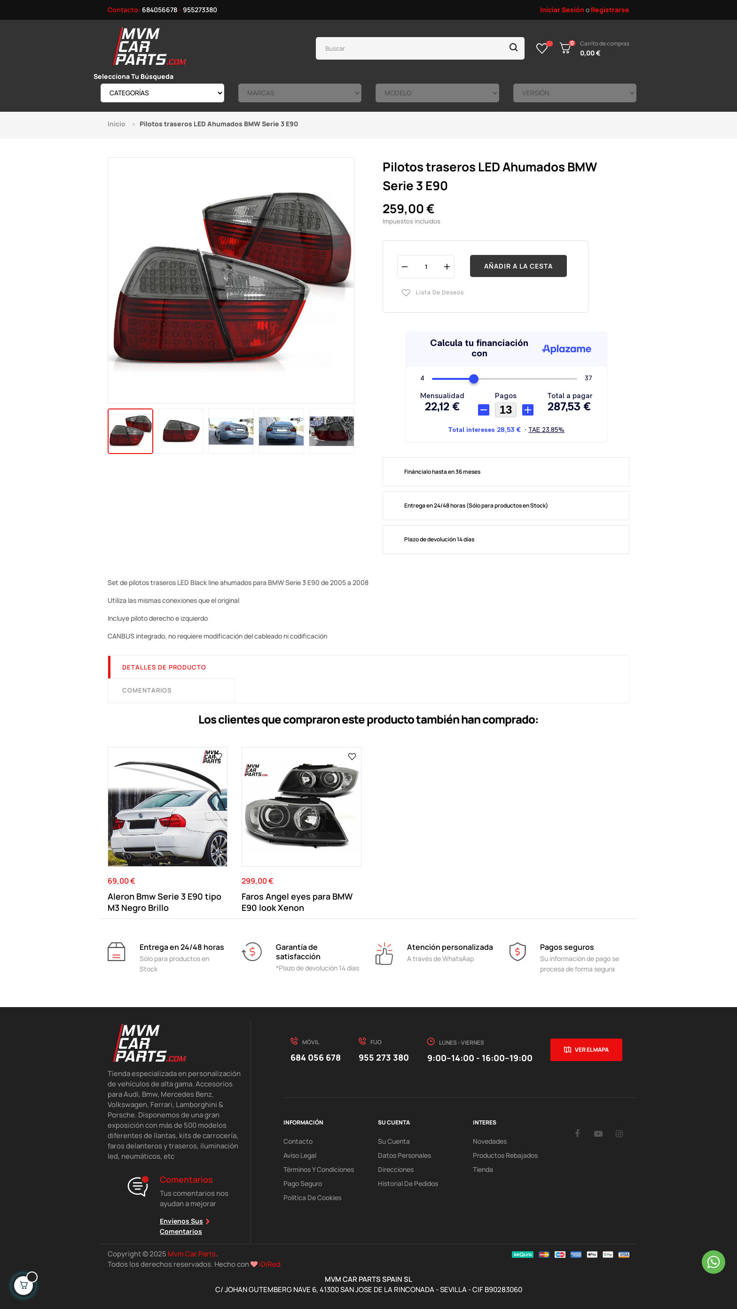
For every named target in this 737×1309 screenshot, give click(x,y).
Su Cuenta (394, 1141)
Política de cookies (312, 1197)
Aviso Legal (299, 1155)
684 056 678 (315, 1057)
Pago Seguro (302, 1183)
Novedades (490, 1141)
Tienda (483, 1169)
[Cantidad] (426, 266)
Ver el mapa (592, 1050)
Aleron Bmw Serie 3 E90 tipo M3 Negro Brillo (164, 902)
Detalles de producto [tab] (164, 667)
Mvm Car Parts (192, 1254)
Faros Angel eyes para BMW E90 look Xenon (297, 902)
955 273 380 (384, 1057)
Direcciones (396, 1169)
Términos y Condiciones (318, 1169)
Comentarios (147, 690)
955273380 (200, 9)
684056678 (159, 9)
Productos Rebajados (505, 1155)
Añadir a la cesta (518, 266)
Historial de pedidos (408, 1183)
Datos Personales (404, 1155)
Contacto (298, 1141)
